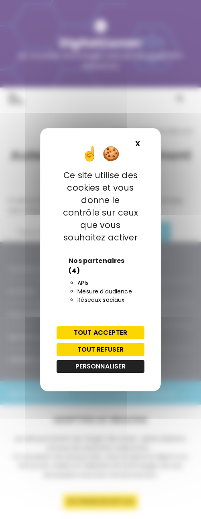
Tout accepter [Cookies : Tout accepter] (100, 332)
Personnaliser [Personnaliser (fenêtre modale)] (100, 366)
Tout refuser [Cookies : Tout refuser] (100, 349)
